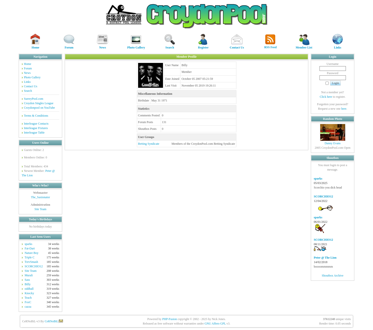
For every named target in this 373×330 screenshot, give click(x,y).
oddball (29, 288)
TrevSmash (31, 262)
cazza (28, 306)
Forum (69, 46)
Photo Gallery (136, 46)
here (343, 108)
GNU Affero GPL (215, 323)
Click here (326, 96)
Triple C (30, 257)
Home (35, 46)
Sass (27, 280)
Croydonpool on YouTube (39, 107)
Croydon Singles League (38, 103)
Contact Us (237, 46)
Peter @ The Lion (325, 257)
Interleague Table (34, 132)
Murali (29, 275)
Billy (28, 284)
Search (170, 46)
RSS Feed (270, 45)
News (102, 46)
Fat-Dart (30, 248)
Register (203, 46)
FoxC (28, 302)
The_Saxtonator (40, 197)
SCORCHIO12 (34, 266)
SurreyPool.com (33, 98)
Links (338, 46)
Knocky (29, 293)
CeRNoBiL (51, 321)
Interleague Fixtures (36, 128)
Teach (28, 297)
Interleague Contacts (36, 123)
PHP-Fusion (169, 319)
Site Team (40, 209)
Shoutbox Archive (332, 275)
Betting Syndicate (149, 143)
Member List (304, 46)
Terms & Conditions (36, 115)
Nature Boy (32, 253)
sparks (28, 244)
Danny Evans (332, 143)
